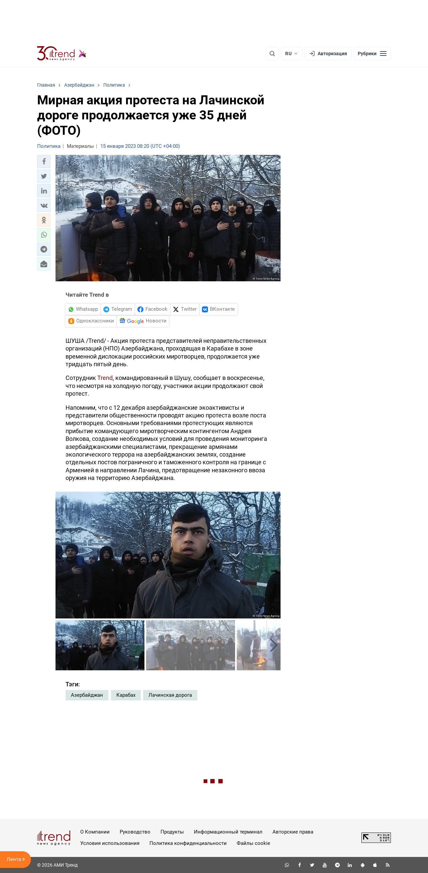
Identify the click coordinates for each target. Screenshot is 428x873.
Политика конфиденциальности (188, 843)
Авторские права (293, 832)
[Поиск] (272, 53)
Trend (105, 377)
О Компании (95, 832)
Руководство (135, 832)
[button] (43, 161)
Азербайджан (87, 695)
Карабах (125, 695)
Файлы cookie (253, 843)
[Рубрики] (372, 53)
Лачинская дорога (170, 695)
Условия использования (109, 843)
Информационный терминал (228, 832)
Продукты (172, 832)
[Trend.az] (62, 53)
